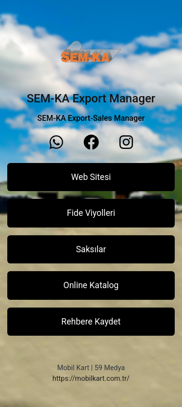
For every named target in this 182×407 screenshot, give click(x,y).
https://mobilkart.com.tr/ (91, 378)
